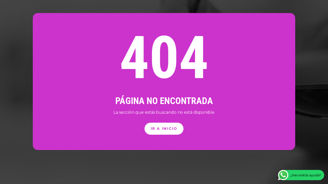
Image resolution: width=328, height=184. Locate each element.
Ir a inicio (164, 128)
